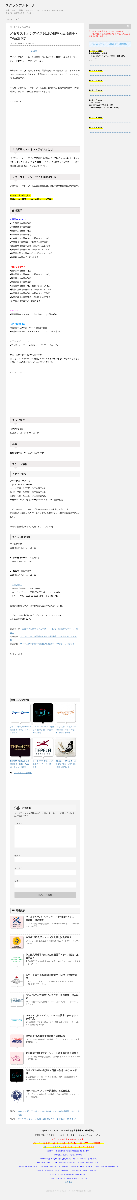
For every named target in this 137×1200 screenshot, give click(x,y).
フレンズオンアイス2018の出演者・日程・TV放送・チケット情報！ (65, 730)
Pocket (33, 51)
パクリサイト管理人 (52, 1147)
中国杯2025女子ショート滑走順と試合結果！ (49, 937)
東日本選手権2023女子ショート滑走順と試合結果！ (52, 1053)
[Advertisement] (31, 121)
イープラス (17, 585)
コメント (18, 823)
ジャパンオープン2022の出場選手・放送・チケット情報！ (20, 730)
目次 (17, 19)
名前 (17, 855)
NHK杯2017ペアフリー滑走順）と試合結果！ (49, 1091)
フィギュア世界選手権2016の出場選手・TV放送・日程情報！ (47, 644)
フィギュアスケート (23, 772)
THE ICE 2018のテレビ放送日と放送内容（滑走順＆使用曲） (43, 730)
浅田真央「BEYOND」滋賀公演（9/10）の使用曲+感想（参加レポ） (65, 764)
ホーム (10, 19)
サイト (17, 881)
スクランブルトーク (20, 5)
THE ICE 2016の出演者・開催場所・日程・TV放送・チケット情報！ (20, 764)
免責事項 (68, 1182)
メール (18, 868)
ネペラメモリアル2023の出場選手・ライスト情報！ (43, 764)
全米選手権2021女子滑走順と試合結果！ (46, 1036)
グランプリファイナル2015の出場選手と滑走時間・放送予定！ (48, 1119)
